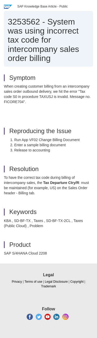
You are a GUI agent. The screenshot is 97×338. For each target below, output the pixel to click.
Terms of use (33, 281)
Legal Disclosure (56, 281)
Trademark (48, 286)
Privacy (17, 281)
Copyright (77, 281)
